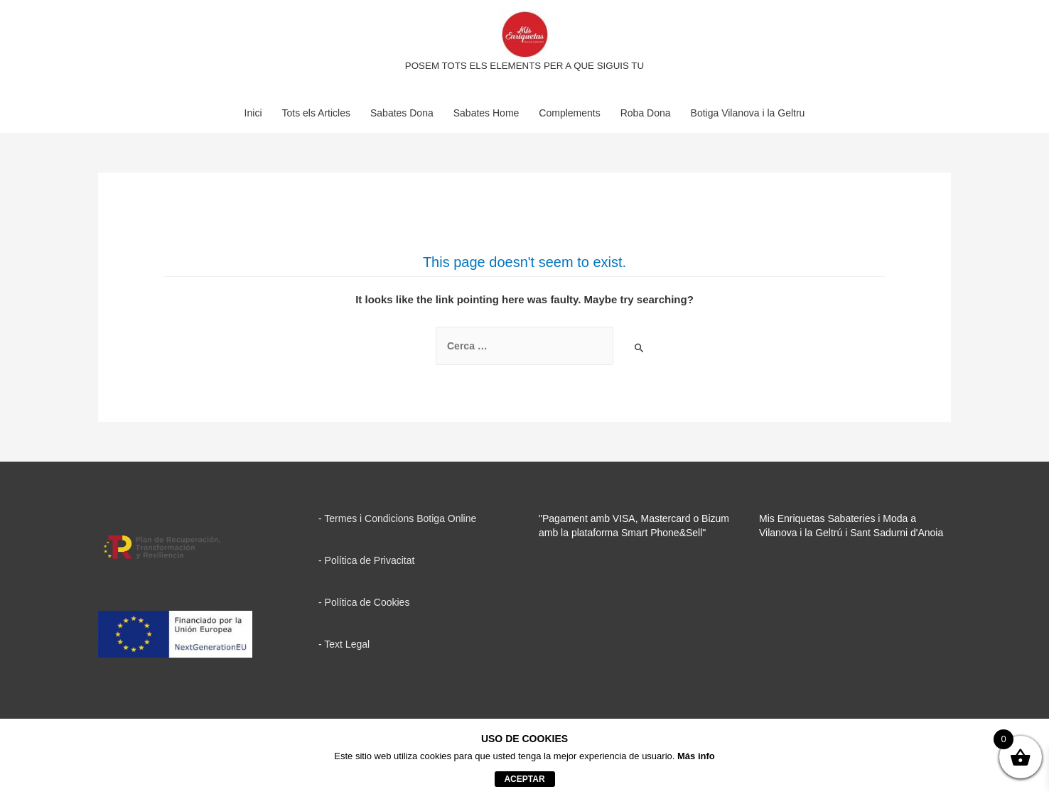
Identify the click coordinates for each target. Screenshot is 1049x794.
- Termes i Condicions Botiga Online (397, 518)
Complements (569, 113)
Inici (253, 113)
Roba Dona (645, 113)
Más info (696, 756)
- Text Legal (344, 644)
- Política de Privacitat (366, 560)
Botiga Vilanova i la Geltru (748, 113)
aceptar (524, 779)
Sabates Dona (402, 113)
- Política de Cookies (363, 602)
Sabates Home (486, 113)
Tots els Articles (316, 113)
